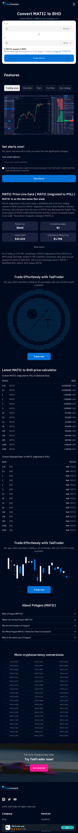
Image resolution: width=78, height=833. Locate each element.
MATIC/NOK (39, 704)
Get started (39, 768)
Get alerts (39, 178)
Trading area (12, 88)
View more (39, 247)
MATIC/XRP (14, 732)
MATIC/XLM (64, 728)
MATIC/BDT (39, 666)
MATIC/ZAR (64, 732)
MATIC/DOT (14, 681)
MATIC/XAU (14, 728)
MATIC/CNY (14, 677)
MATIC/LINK (14, 736)
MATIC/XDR (39, 728)
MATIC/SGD (14, 716)
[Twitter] (9, 799)
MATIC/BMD (64, 666)
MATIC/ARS (39, 662)
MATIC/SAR (39, 712)
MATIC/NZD (64, 704)
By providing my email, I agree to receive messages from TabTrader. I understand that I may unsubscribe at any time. (40, 169)
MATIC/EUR (14, 685)
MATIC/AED (14, 662)
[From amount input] (32, 29)
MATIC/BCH (14, 666)
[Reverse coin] (39, 34)
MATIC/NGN (14, 704)
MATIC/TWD (14, 720)
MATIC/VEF (14, 724)
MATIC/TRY (64, 716)
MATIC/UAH (39, 720)
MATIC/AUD (64, 662)
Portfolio (50, 88)
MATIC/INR (14, 693)
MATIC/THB (39, 716)
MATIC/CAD (14, 673)
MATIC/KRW (64, 693)
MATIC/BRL (39, 669)
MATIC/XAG (64, 724)
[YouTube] (15, 799)
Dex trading (65, 88)
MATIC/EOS (39, 681)
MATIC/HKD (64, 685)
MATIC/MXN (39, 701)
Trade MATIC (39, 58)
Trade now (39, 356)
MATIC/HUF (14, 689)
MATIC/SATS (39, 736)
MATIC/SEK (64, 712)
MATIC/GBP (39, 685)
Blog (4, 819)
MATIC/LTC (64, 697)
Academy (45, 819)
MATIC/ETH (64, 681)
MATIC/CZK (39, 677)
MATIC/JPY (39, 693)
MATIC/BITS (64, 736)
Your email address (11, 157)
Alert (39, 88)
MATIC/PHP (14, 708)
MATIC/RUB (14, 712)
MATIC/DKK (64, 677)
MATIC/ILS (64, 689)
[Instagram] (3, 799)
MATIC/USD (64, 720)
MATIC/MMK (14, 701)
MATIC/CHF (39, 673)
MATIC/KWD (14, 697)
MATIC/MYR (64, 701)
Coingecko (57, 51)
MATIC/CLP (64, 673)
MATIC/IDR (39, 689)
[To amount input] (32, 43)
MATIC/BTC (64, 669)
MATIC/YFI (39, 732)
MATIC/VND (39, 724)
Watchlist (27, 88)
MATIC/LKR (39, 697)
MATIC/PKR (39, 708)
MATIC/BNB (14, 669)
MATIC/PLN (64, 708)
